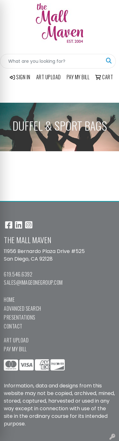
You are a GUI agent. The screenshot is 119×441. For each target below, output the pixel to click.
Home (9, 299)
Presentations (20, 317)
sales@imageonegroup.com (33, 282)
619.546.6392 (18, 274)
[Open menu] (106, 93)
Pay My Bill (15, 349)
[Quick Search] (51, 61)
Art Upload (16, 340)
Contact (13, 326)
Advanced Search (22, 308)
